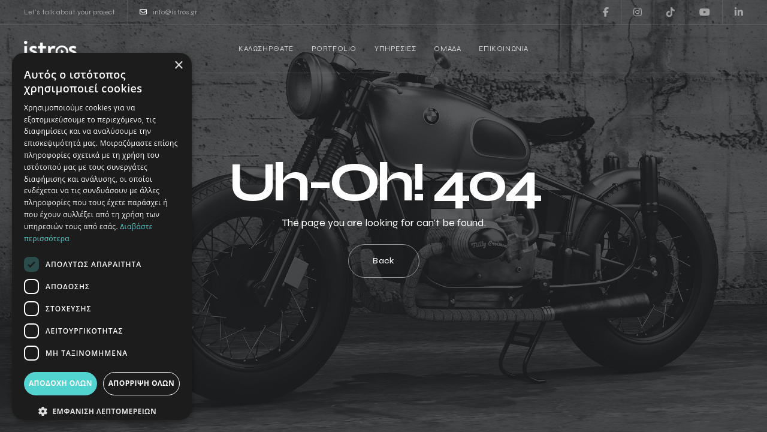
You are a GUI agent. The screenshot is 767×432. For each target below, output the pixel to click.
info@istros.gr (168, 12)
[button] (102, 411)
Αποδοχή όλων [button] (60, 383)
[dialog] (102, 236)
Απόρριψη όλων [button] (141, 383)
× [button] (178, 65)
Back (384, 261)
